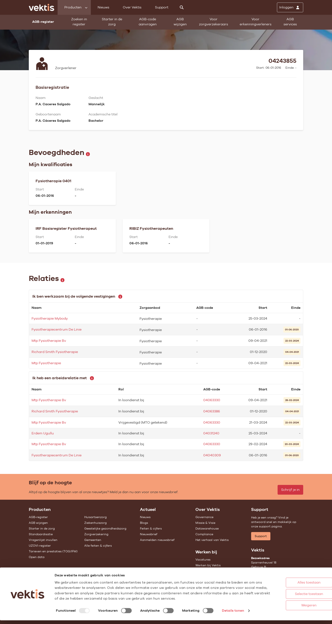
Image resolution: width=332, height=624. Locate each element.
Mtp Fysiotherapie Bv (49, 341)
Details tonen (233, 616)
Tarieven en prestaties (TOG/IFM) (53, 551)
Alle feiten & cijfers (98, 545)
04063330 (211, 400)
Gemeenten (92, 540)
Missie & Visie (205, 522)
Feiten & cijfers (151, 528)
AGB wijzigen (180, 21)
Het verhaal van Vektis (212, 540)
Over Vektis (132, 7)
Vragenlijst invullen (43, 540)
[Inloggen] (290, 7)
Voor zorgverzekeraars (213, 21)
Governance (204, 517)
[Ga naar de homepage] (41, 7)
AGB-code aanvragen (148, 21)
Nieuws (103, 7)
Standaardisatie (41, 534)
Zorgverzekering (96, 534)
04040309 (212, 455)
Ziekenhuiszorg (95, 522)
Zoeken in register (79, 21)
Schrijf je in (290, 490)
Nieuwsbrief (148, 534)
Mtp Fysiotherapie (46, 363)
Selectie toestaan (292, 594)
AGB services (290, 21)
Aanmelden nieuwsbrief (157, 540)
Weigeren (291, 605)
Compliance (204, 534)
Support (161, 7)
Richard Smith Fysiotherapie (55, 352)
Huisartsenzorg (95, 517)
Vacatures (202, 559)
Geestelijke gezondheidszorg (105, 528)
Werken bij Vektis (208, 565)
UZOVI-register (40, 545)
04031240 (211, 433)
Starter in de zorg (112, 21)
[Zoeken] (181, 7)
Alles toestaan (291, 583)
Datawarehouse (207, 528)
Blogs (144, 522)
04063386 (211, 411)
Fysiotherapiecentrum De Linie (57, 329)
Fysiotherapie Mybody (50, 318)
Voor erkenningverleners (255, 21)
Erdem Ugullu (43, 433)
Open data (36, 557)
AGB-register (38, 517)
